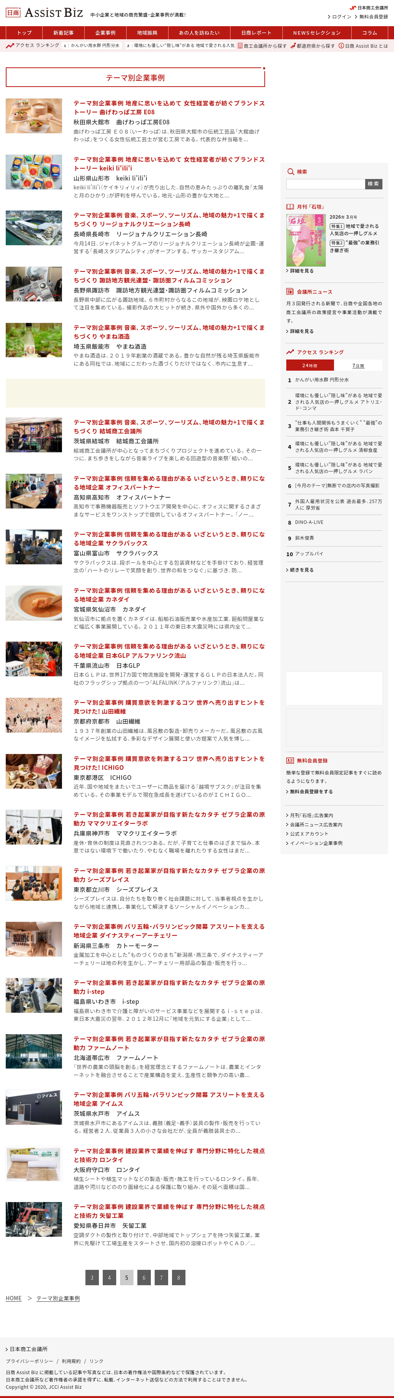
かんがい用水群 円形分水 (95, 45)
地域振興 (147, 32)
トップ (24, 32)
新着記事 (63, 32)
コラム (369, 32)
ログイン (342, 16)
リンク (96, 1361)
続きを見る (302, 569)
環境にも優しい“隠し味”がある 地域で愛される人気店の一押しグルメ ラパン (338, 468)
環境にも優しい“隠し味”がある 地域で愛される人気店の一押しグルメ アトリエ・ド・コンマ (222, 45)
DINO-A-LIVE (309, 522)
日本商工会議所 (29, 1349)
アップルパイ (309, 553)
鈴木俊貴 (304, 538)
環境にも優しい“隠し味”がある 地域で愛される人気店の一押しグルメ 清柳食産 (338, 446)
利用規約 (71, 1361)
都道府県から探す (312, 45)
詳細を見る (302, 270)
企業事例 (105, 32)
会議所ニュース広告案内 (316, 824)
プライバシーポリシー (29, 1361)
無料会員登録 (373, 16)
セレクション (317, 33)
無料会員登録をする (311, 791)
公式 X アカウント (309, 833)
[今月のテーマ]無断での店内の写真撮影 (337, 485)
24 (310, 365)
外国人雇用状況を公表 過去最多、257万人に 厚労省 (338, 504)
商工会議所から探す (262, 45)
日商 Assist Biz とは (363, 45)
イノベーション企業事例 (316, 842)
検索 (374, 183)
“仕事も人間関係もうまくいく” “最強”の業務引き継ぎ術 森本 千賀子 (338, 426)
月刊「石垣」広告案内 (312, 815)
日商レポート (256, 32)
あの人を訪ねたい (199, 32)
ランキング (32, 45)
